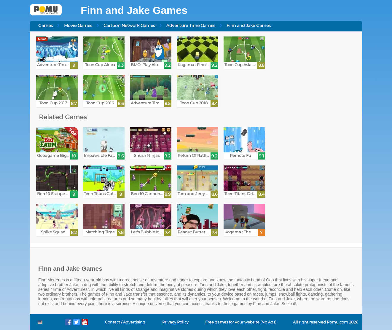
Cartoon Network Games (129, 25)
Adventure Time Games (190, 25)
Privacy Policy (175, 322)
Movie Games (78, 25)
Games (45, 25)
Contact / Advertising (125, 322)
